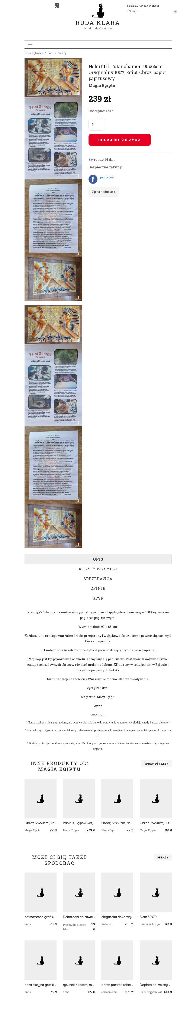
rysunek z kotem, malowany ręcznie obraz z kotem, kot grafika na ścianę (79, 985)
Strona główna (34, 53)
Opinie (98, 588)
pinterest (107, 177)
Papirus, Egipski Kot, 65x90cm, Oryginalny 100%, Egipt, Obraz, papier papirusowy (79, 823)
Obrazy (62, 53)
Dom (50, 53)
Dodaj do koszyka (119, 139)
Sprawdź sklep (156, 763)
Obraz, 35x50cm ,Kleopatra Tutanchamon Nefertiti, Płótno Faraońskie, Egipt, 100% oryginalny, (41, 823)
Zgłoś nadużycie (104, 192)
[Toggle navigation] (30, 44)
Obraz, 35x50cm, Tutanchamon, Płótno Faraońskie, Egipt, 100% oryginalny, (156, 823)
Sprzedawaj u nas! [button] (143, 5)
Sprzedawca (98, 578)
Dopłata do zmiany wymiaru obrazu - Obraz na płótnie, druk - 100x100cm (156, 985)
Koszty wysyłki (98, 568)
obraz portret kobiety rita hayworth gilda (117, 985)
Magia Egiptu (102, 85)
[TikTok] (57, 5)
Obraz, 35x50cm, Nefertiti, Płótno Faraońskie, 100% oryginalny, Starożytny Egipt (117, 823)
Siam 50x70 (148, 917)
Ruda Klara (98, 19)
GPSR (98, 598)
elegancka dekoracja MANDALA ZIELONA (117, 917)
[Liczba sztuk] (97, 125)
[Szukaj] (150, 11)
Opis (98, 559)
